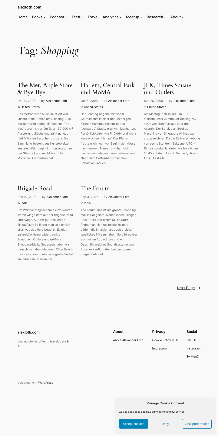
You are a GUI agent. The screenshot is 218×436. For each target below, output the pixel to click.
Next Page (189, 288)
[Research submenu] (165, 17)
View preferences (197, 424)
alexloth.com (29, 7)
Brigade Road (34, 188)
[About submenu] (183, 17)
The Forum (95, 188)
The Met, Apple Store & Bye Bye (45, 89)
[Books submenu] (44, 17)
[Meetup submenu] (141, 17)
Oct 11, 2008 (26, 100)
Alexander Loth (56, 100)
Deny (165, 424)
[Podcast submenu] (66, 17)
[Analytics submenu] (120, 17)
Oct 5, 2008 (89, 100)
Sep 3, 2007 (89, 197)
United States (30, 107)
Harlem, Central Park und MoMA (108, 89)
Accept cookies (133, 424)
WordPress (45, 382)
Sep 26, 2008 (153, 100)
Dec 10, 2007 (26, 197)
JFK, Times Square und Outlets (167, 89)
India (24, 203)
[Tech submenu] (82, 17)
